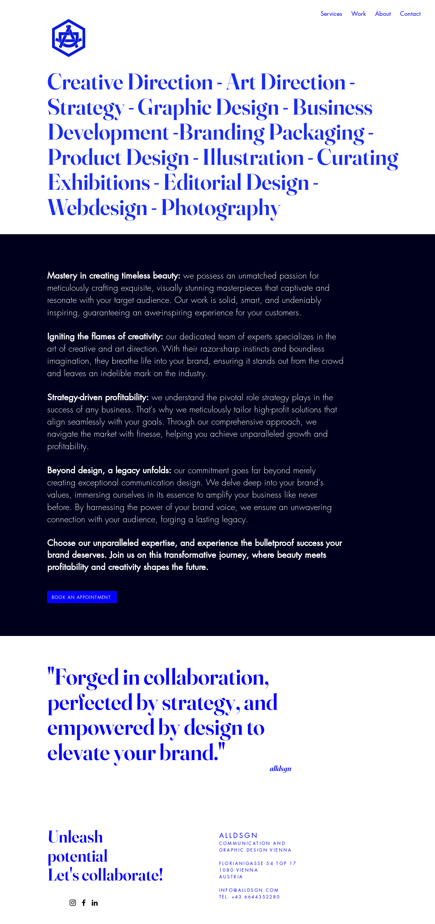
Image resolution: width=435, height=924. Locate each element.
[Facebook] (83, 902)
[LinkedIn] (94, 902)
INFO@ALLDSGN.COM (249, 890)
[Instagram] (72, 902)
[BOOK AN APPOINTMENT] (82, 597)
